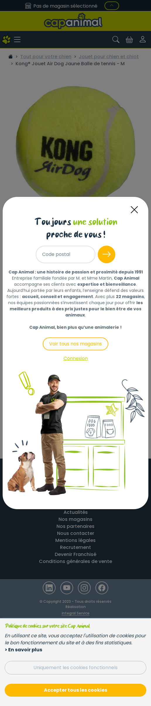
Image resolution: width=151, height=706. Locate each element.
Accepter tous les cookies (75, 690)
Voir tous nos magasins (75, 343)
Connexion (76, 358)
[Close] (134, 210)
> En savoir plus (23, 649)
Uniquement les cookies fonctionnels (75, 667)
